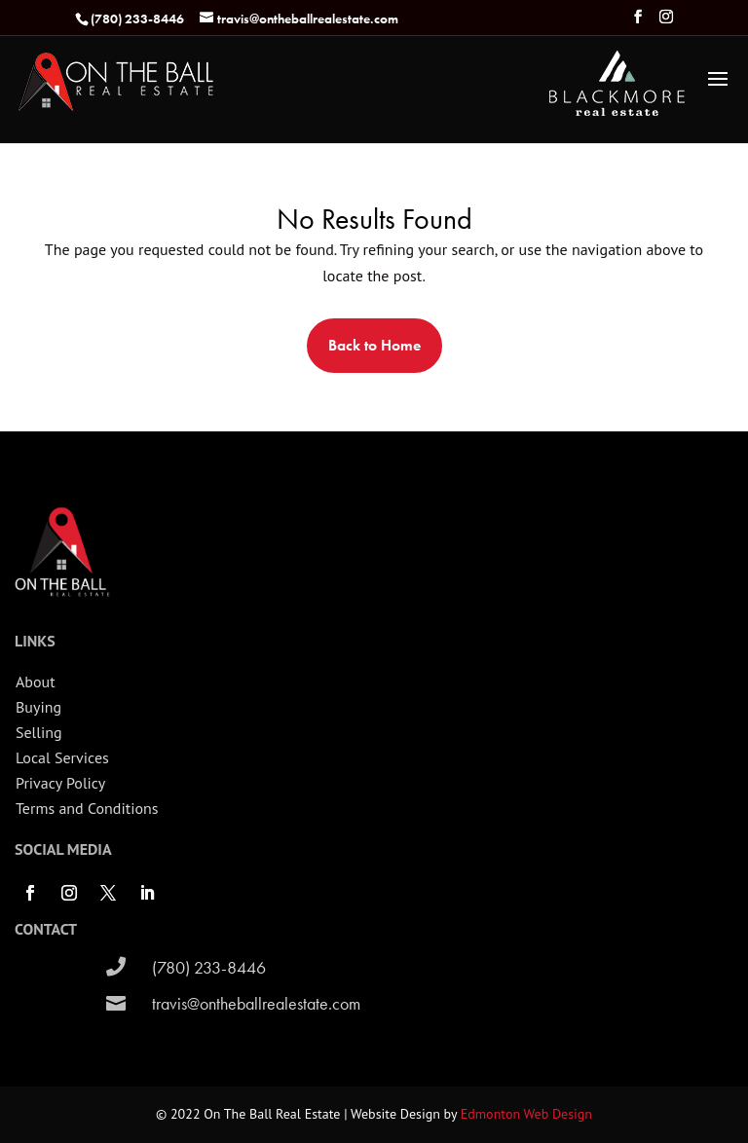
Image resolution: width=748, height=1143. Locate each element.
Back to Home (374, 345)
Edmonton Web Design (526, 1114)
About (36, 681)
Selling (39, 732)
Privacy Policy (60, 783)
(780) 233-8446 (209, 967)
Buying (38, 707)
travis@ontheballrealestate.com (256, 1003)
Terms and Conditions (87, 808)
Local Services (62, 757)
